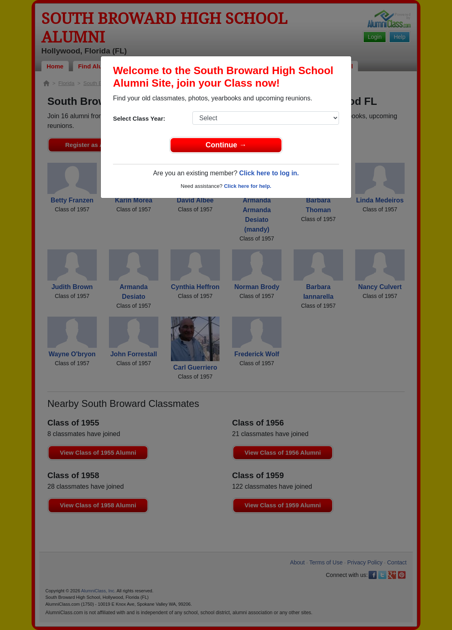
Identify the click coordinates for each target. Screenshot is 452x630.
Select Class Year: (139, 118)
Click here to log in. (269, 173)
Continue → (226, 145)
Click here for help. (247, 186)
